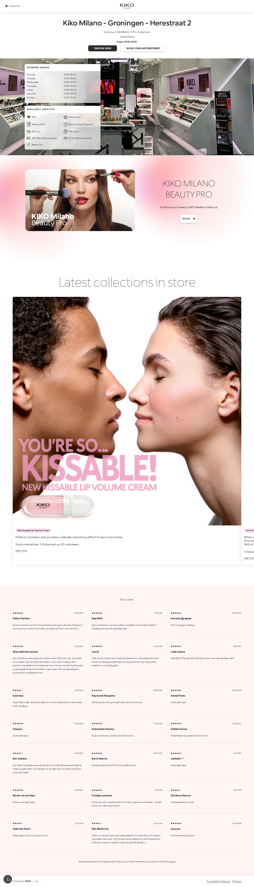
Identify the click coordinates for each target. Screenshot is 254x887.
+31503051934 (127, 37)
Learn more (21, 550)
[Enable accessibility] (8, 879)
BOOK (188, 218)
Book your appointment (143, 48)
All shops (236, 881)
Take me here (102, 48)
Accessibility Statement (218, 881)
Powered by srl (25, 881)
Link (173, 861)
